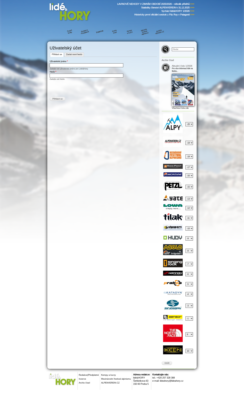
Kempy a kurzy (108, 375)
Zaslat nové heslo (74, 54)
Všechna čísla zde (180, 108)
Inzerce (82, 379)
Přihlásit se (58, 54)
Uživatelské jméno (59, 61)
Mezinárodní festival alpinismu (116, 379)
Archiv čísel (84, 382)
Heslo (53, 72)
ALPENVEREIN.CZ (110, 382)
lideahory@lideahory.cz (171, 380)
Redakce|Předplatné (89, 375)
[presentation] (73, 87)
